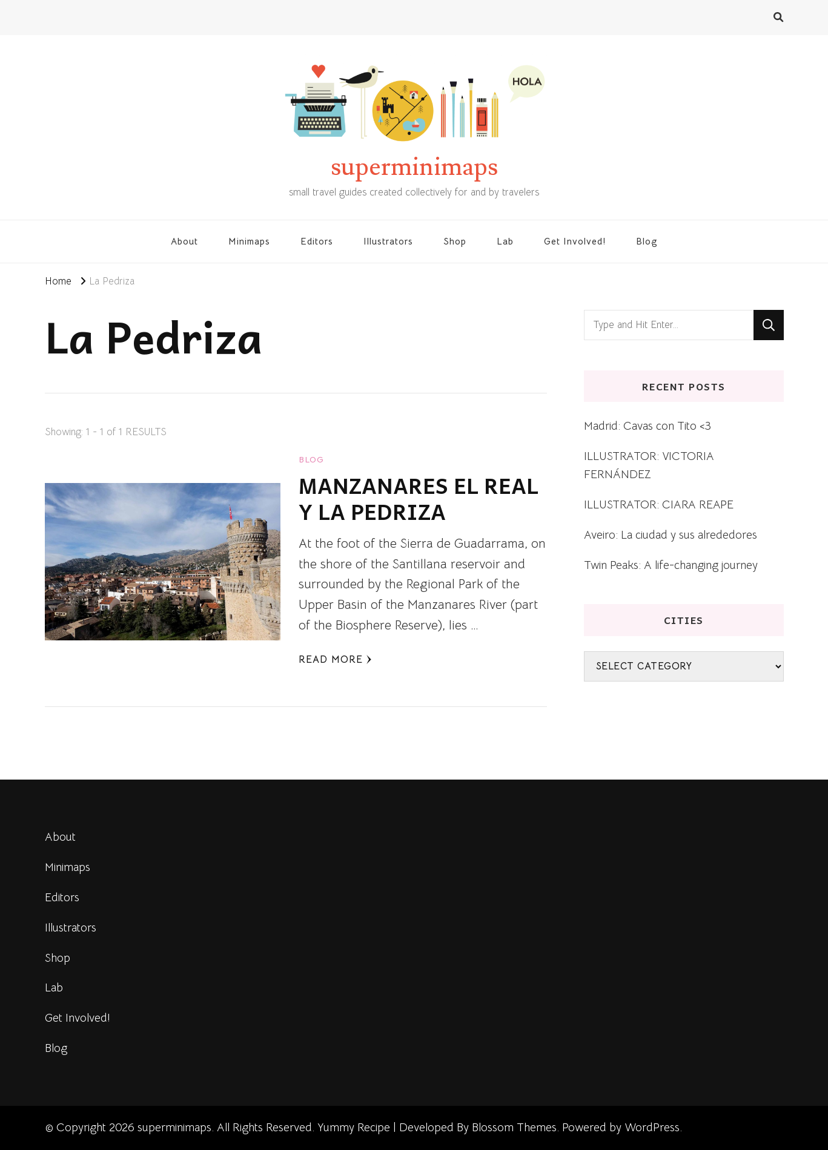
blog (311, 459)
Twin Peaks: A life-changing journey (671, 565)
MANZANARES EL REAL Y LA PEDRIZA (418, 498)
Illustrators (388, 241)
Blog (647, 241)
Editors (316, 241)
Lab (505, 241)
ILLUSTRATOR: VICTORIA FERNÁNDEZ (649, 465)
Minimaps (249, 241)
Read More (335, 659)
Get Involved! (575, 241)
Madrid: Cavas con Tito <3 (647, 426)
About (184, 241)
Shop (454, 241)
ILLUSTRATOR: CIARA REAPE (659, 504)
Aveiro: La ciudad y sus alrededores (670, 535)
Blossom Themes (514, 1127)
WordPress (652, 1127)
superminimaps (414, 167)
